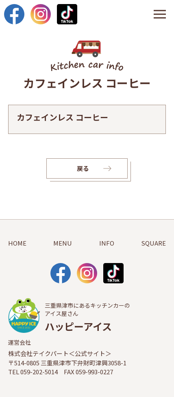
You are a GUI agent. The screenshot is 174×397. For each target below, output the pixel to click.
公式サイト (90, 353)
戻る (83, 168)
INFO (106, 243)
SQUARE (153, 243)
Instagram (40, 14)
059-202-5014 (39, 371)
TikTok (67, 14)
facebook (14, 14)
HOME (17, 243)
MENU (62, 243)
